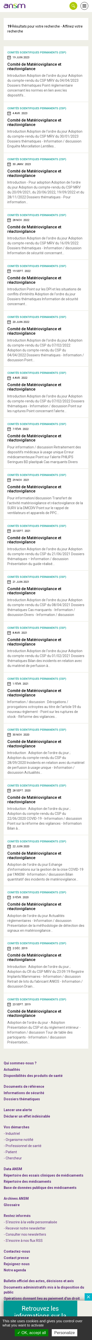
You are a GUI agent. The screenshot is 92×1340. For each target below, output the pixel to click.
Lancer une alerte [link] (18, 1110)
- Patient (10, 1152)
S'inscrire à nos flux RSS (24, 1241)
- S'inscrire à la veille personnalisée (30, 1222)
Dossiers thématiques (22, 1099)
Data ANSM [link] (13, 1169)
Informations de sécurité (24, 1093)
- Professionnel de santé (22, 1146)
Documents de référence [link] (24, 1086)
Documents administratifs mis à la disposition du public (44, 1289)
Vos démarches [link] (16, 1127)
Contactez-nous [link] (17, 1251)
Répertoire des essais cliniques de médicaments (43, 1175)
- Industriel (12, 1133)
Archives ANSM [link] (16, 1198)
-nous (17, 1264)
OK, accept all (31, 1333)
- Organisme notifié (18, 1140)
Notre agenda (15, 1270)
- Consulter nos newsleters (25, 1234)
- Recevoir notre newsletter (25, 1228)
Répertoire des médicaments (27, 1181)
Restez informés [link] (17, 1216)
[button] (73, 6)
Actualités (12, 1070)
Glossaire (12, 1205)
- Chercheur (13, 1158)
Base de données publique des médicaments (40, 1188)
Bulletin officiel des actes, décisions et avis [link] (39, 1281)
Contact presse (16, 1258)
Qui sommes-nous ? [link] (20, 1063)
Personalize (64, 1333)
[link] (14, 6)
